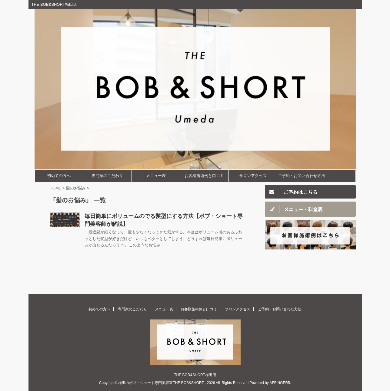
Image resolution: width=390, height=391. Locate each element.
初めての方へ (59, 175)
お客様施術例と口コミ (204, 175)
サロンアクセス (253, 175)
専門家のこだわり (107, 175)
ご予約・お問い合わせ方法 (301, 175)
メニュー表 (156, 175)
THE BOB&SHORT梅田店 (195, 375)
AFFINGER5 (279, 383)
